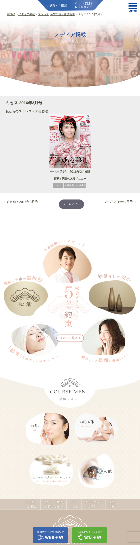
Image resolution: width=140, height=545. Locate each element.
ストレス (58, 185)
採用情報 (111, 504)
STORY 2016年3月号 (22, 202)
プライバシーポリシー (93, 504)
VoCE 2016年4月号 (119, 202)
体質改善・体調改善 (75, 185)
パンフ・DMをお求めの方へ (53, 504)
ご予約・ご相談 (31, 504)
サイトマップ (74, 504)
